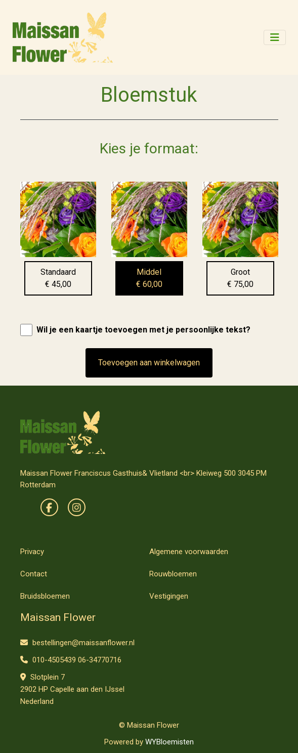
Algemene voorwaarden (188, 551)
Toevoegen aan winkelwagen (149, 362)
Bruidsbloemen (45, 596)
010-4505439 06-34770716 (70, 659)
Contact (33, 573)
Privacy (32, 551)
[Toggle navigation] (275, 37)
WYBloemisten (169, 741)
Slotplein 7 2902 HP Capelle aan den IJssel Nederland (72, 689)
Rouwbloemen (173, 573)
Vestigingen (168, 596)
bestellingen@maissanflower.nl (77, 642)
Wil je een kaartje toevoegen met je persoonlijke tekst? (143, 329)
